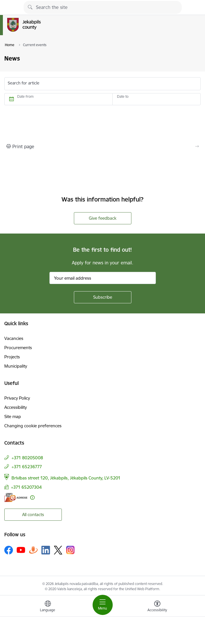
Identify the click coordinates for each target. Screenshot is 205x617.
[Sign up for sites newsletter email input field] (102, 278)
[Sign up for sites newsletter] (102, 297)
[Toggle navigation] (103, 605)
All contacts (33, 514)
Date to (123, 96)
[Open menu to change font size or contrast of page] (157, 607)
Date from (25, 96)
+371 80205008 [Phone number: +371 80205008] (27, 457)
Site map (12, 416)
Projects (12, 357)
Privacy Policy (17, 398)
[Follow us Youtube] (21, 549)
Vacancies (13, 338)
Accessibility (15, 407)
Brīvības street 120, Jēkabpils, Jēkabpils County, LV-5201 (66, 478)
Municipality (15, 366)
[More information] (32, 497)
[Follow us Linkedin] (45, 550)
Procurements (18, 347)
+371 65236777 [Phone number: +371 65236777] (27, 466)
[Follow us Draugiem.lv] (33, 550)
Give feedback (102, 218)
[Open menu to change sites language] (48, 607)
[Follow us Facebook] (8, 550)
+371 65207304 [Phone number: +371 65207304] (26, 487)
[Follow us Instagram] (70, 550)
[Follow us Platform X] (58, 550)
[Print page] (102, 146)
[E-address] (15, 497)
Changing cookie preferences (33, 425)
